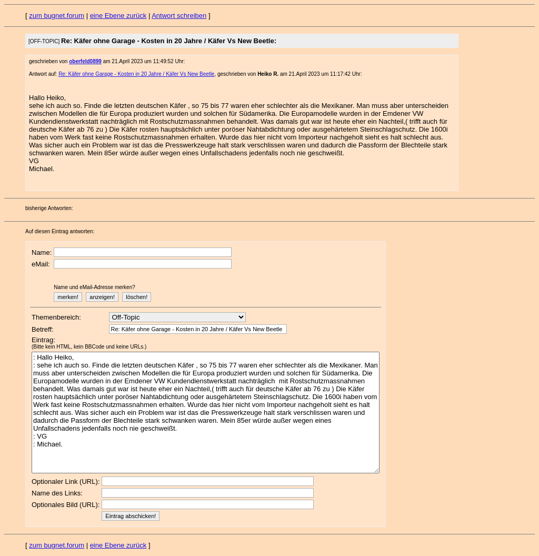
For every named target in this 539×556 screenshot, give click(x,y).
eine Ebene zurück (118, 15)
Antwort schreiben (179, 15)
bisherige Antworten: (49, 208)
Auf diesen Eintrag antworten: (59, 231)
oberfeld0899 (85, 61)
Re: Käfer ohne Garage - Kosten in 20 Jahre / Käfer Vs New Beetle (136, 74)
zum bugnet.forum (56, 15)
